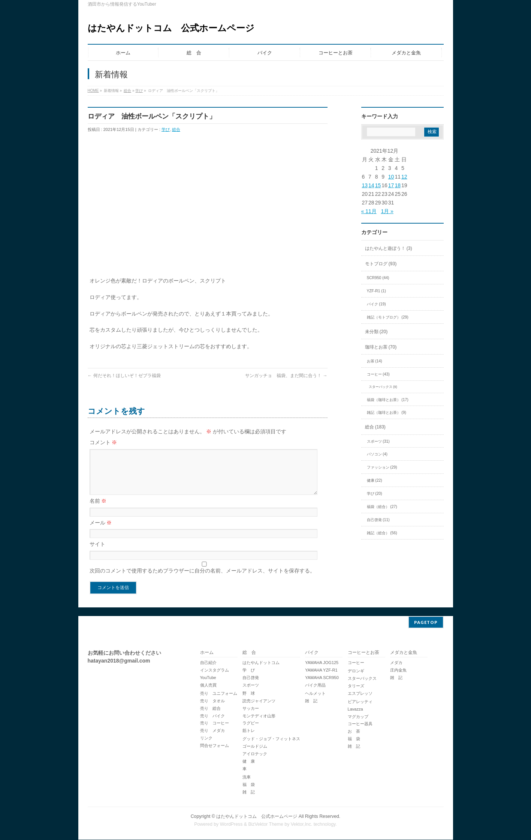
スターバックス (362, 678)
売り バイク (212, 716)
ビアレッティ (360, 702)
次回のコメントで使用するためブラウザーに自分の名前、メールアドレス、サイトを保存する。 (202, 580)
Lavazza (355, 709)
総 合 (249, 653)
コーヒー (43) (378, 374)
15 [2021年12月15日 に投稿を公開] (378, 185)
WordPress (231, 824)
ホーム (207, 653)
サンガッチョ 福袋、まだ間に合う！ (286, 375)
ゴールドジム (254, 746)
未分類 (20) (376, 331)
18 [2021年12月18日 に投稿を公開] (398, 185)
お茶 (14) (374, 361)
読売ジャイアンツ (258, 701)
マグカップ (358, 717)
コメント (103, 442)
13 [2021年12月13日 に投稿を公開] (365, 185)
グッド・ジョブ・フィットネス (271, 739)
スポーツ (250, 685)
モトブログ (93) (381, 263)
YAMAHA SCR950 (322, 678)
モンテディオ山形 (258, 716)
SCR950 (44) (378, 278)
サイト (97, 553)
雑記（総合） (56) (382, 533)
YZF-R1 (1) (376, 291)
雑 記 (248, 792)
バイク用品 (315, 685)
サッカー (250, 708)
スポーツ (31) (378, 441)
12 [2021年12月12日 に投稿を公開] (404, 177)
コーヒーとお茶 (363, 653)
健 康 (248, 761)
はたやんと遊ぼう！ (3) (388, 248)
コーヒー (356, 663)
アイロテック (254, 754)
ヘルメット (315, 693)
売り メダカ (212, 731)
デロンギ (356, 671)
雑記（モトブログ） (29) (387, 317)
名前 (98, 510)
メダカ (396, 663)
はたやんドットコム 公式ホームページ (171, 28)
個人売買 (208, 685)
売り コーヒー (214, 723)
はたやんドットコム (261, 663)
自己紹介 (208, 663)
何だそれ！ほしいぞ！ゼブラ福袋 (124, 375)
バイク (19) (376, 304)
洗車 (246, 777)
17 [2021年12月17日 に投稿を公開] (391, 185)
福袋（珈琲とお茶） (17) (387, 400)
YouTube (208, 678)
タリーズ (356, 686)
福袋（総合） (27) (382, 507)
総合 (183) (375, 427)
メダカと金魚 (403, 653)
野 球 (248, 693)
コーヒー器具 (360, 724)
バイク (312, 653)
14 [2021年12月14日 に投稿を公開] (371, 185)
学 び (248, 670)
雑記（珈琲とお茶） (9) (386, 412)
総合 (127, 91)
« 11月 (369, 211)
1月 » (387, 211)
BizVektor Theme (265, 824)
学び (139, 91)
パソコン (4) (377, 454)
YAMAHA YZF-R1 (321, 670)
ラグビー (250, 723)
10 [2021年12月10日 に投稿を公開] (391, 177)
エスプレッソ (360, 693)
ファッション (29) (382, 467)
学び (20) (374, 493)
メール (101, 532)
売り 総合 (210, 708)
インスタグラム (214, 670)
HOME (93, 91)
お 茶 (354, 731)
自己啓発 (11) (378, 520)
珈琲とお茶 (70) (381, 347)
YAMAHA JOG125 (321, 663)
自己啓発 (250, 678)
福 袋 (248, 785)
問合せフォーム (214, 746)
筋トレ (248, 731)
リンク (206, 738)
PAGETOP (426, 622)
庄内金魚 (398, 670)
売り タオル (212, 701)
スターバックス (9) (383, 387)
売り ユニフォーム (218, 693)
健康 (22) (374, 480)
